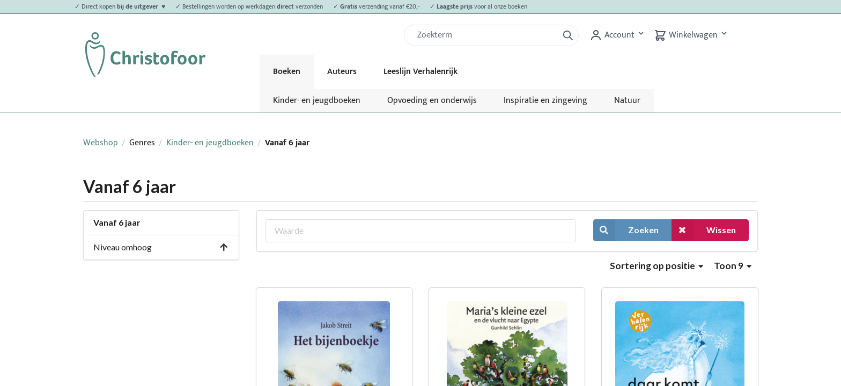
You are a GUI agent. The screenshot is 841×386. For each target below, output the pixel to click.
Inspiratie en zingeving (545, 100)
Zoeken (626, 230)
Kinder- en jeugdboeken (316, 100)
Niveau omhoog (160, 247)
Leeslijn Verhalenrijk (420, 71)
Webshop (100, 143)
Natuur (627, 100)
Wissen (704, 230)
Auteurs (342, 71)
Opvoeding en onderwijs (432, 100)
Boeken (286, 71)
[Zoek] (485, 35)
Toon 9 (732, 265)
